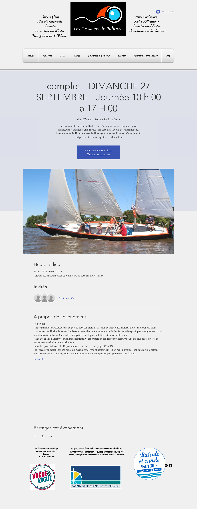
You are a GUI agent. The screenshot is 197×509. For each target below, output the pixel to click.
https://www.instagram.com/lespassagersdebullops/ (96, 451)
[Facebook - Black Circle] (170, 465)
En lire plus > (40, 359)
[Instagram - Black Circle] (166, 465)
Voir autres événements (98, 154)
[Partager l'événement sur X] (42, 436)
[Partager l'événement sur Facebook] (35, 436)
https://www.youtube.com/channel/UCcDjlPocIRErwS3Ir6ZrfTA (96, 454)
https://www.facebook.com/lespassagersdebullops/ (96, 448)
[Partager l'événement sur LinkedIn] (50, 436)
